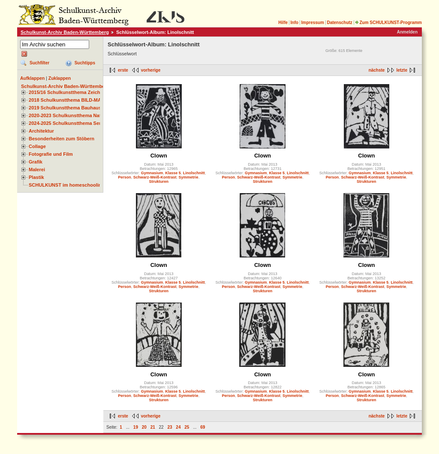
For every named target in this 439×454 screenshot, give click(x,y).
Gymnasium (152, 173)
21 (152, 427)
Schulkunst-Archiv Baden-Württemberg (65, 32)
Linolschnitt (194, 173)
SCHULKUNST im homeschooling (66, 185)
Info (294, 22)
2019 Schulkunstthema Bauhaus (65, 107)
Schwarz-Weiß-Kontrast (155, 177)
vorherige (151, 70)
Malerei (37, 169)
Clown (158, 155)
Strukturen (158, 181)
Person (124, 177)
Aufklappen (32, 78)
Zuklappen (59, 78)
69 (202, 427)
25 (186, 427)
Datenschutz (339, 22)
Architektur (41, 130)
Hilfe (283, 22)
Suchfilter (39, 63)
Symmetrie (188, 177)
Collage (37, 146)
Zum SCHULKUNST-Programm (388, 22)
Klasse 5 (173, 173)
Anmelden (407, 32)
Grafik (35, 161)
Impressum (312, 22)
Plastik (36, 177)
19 (135, 427)
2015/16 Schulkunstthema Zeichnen (68, 92)
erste (123, 70)
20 (144, 427)
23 (169, 427)
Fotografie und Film (51, 154)
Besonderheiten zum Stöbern (61, 138)
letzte (401, 70)
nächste (377, 70)
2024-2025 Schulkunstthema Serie (67, 123)
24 (178, 427)
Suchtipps (85, 63)
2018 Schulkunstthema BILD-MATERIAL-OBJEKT (83, 100)
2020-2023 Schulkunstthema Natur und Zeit (77, 115)
